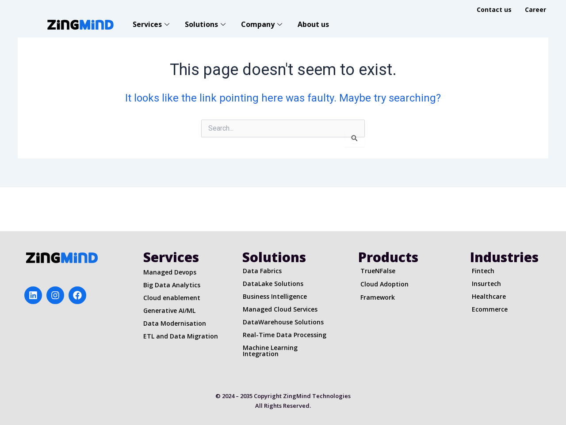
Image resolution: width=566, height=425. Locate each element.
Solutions (206, 24)
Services (152, 24)
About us (313, 24)
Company (262, 24)
